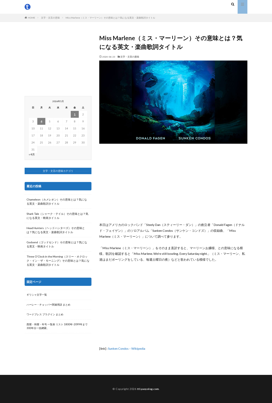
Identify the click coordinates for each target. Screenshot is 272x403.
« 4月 (32, 154)
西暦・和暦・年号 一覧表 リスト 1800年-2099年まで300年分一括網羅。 (57, 327)
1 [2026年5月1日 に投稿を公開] (74, 114)
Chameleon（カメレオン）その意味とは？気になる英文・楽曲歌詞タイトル (57, 201)
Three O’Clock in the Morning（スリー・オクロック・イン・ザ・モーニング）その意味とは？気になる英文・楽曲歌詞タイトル (58, 260)
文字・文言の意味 (50, 17)
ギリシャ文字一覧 (37, 295)
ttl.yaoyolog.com (148, 389)
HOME (31, 17)
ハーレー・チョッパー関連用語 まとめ (50, 305)
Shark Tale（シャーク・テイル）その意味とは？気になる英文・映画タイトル (57, 215)
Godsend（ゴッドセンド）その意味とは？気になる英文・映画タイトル (57, 244)
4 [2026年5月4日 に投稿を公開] (41, 121)
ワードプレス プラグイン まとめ (46, 315)
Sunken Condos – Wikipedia (126, 348)
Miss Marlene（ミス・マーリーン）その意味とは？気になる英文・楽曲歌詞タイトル (110, 17)
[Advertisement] (173, 182)
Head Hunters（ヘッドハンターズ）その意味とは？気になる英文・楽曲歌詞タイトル (56, 230)
